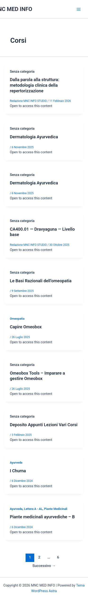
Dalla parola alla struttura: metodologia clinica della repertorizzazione (34, 85)
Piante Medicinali (55, 509)
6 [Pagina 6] (58, 557)
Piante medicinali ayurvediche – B (42, 516)
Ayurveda (16, 462)
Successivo (43, 566)
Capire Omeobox (26, 326)
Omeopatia (17, 318)
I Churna (18, 470)
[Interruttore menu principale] (78, 9)
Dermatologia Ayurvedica (34, 136)
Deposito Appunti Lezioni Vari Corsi (43, 424)
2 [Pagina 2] (39, 557)
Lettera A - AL (33, 509)
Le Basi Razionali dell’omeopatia (41, 280)
